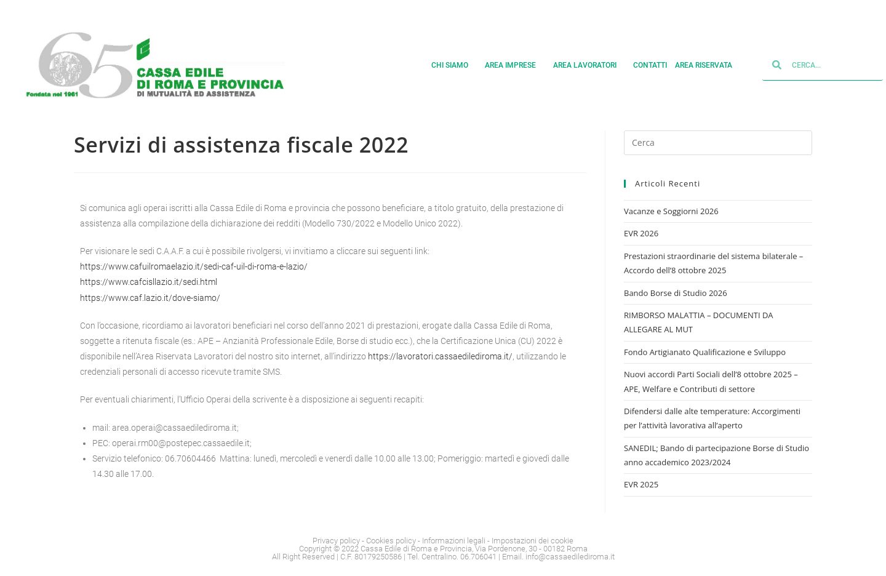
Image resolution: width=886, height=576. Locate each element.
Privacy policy (336, 540)
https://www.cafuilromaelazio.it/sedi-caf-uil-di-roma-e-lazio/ (194, 266)
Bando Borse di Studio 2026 (675, 292)
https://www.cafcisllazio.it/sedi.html (148, 282)
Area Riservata (708, 65)
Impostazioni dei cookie (532, 540)
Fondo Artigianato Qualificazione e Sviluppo (705, 352)
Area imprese (515, 65)
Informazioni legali (453, 540)
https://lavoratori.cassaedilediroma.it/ (440, 356)
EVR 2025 (641, 484)
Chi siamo (454, 65)
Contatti (650, 65)
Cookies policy (391, 540)
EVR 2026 (641, 233)
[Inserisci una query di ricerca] (718, 142)
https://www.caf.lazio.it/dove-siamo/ (150, 298)
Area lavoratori (589, 65)
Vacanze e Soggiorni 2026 (671, 211)
